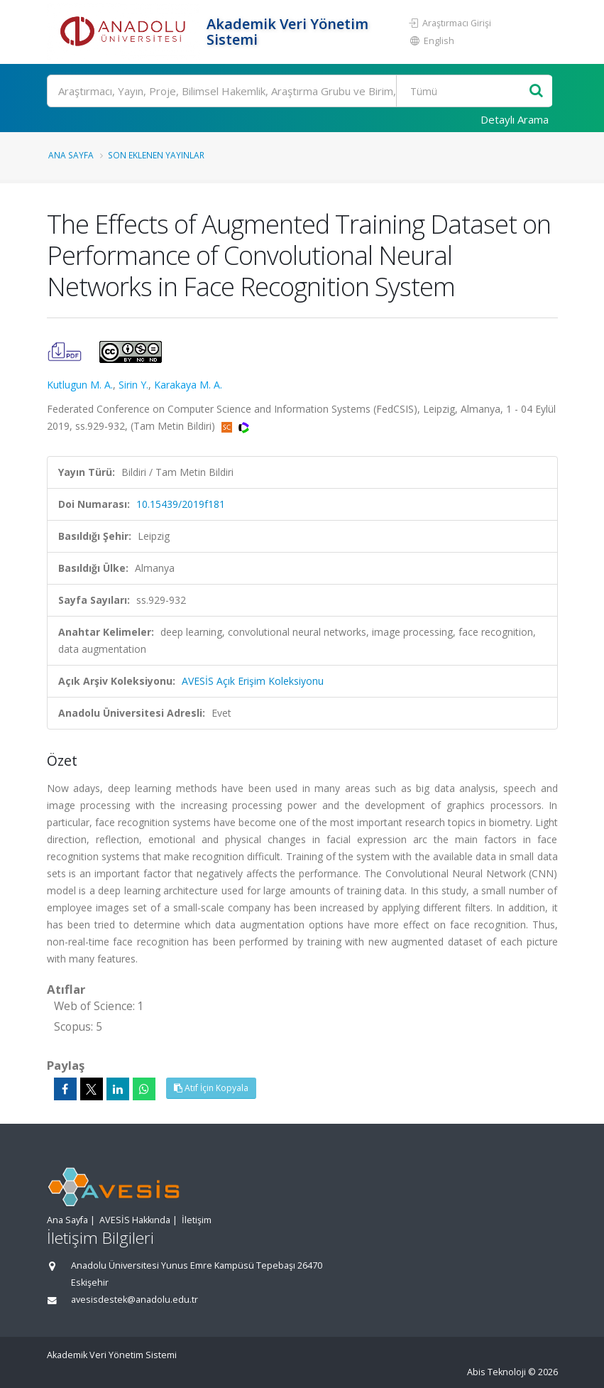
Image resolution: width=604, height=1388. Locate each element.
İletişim (197, 1220)
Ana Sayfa (71, 155)
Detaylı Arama (515, 119)
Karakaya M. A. (188, 384)
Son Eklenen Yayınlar (156, 155)
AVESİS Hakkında (134, 1220)
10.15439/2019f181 (180, 504)
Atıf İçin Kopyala (211, 1088)
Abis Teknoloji (496, 1372)
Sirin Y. (133, 384)
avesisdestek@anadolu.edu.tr (134, 1300)
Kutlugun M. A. (80, 384)
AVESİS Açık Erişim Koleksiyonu (253, 681)
